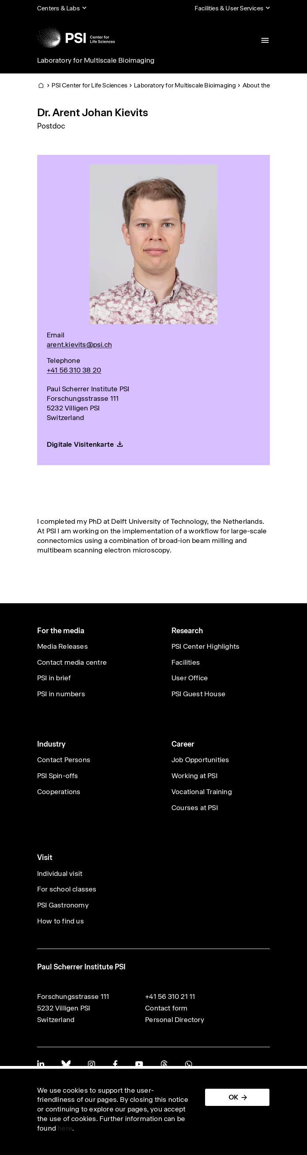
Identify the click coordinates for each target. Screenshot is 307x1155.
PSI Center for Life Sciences (90, 85)
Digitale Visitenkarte (80, 444)
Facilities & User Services (229, 8)
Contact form (166, 1008)
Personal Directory (174, 1020)
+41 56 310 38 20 (74, 370)
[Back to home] (76, 38)
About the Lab (262, 85)
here (65, 1128)
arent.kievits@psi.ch (79, 345)
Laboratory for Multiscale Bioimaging (95, 60)
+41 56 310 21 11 (170, 996)
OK (233, 1097)
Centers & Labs (58, 8)
